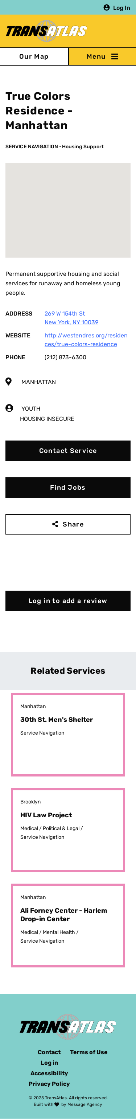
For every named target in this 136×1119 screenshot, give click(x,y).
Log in (49, 1062)
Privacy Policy (49, 1083)
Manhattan (38, 382)
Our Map (34, 56)
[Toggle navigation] (102, 56)
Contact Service (68, 451)
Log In (121, 7)
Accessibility (49, 1073)
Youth (30, 408)
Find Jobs (68, 488)
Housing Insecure (47, 418)
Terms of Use (89, 1052)
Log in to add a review (68, 601)
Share (73, 524)
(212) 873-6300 (65, 357)
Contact (49, 1052)
